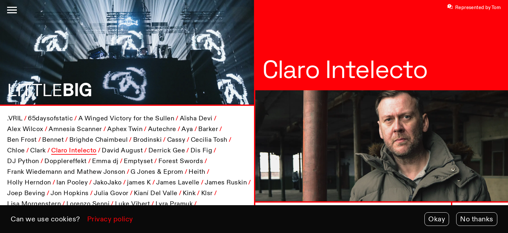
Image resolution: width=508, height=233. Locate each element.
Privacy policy (110, 219)
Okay (436, 219)
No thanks (476, 219)
